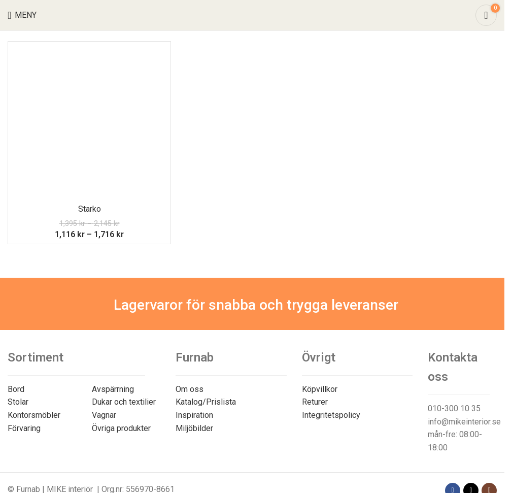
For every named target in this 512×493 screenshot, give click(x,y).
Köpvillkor (319, 389)
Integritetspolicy (331, 415)
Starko (89, 209)
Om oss (189, 389)
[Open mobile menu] (22, 15)
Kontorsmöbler (34, 415)
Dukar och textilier (124, 402)
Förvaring (24, 428)
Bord (16, 389)
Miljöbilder (194, 428)
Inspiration (194, 415)
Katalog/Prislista (206, 402)
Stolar (18, 402)
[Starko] (89, 123)
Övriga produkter (121, 428)
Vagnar (104, 415)
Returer (315, 402)
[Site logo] (252, 14)
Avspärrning (113, 389)
